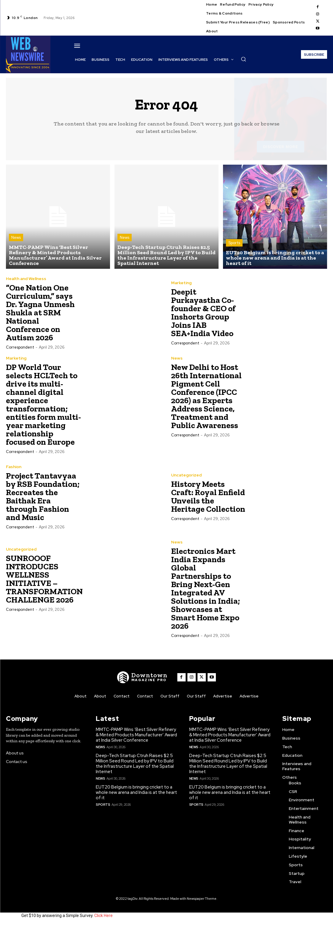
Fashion (13, 467)
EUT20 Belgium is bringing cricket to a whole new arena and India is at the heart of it (136, 792)
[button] (243, 59)
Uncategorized (186, 475)
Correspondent (20, 347)
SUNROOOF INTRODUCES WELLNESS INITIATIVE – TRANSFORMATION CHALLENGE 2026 (44, 579)
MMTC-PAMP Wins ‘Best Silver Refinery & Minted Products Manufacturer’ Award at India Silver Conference (136, 735)
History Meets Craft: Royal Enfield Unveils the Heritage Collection (208, 496)
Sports (234, 242)
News (16, 237)
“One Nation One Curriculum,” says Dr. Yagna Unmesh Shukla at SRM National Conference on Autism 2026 (40, 312)
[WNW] (142, 677)
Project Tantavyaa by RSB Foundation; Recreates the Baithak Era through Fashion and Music (42, 496)
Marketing (181, 283)
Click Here (103, 915)
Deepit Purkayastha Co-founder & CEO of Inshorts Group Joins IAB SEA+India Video (203, 312)
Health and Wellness (26, 278)
